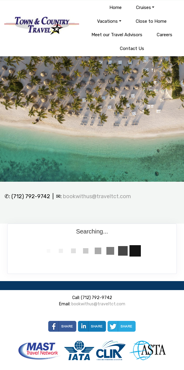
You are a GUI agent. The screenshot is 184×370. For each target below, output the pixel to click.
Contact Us (132, 48)
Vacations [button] (107, 21)
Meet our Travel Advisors (116, 34)
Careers (164, 34)
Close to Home (151, 21)
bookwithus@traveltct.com (97, 196)
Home (115, 7)
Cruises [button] (143, 7)
